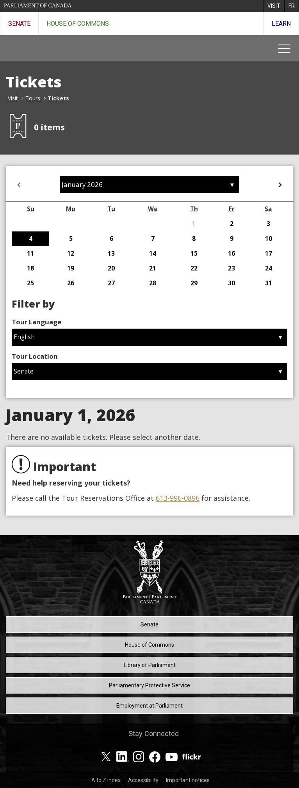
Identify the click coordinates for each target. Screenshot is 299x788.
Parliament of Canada (37, 6)
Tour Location (35, 356)
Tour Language (36, 321)
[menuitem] (273, 6)
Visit (13, 98)
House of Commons (77, 23)
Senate (19, 23)
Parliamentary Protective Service (149, 685)
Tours (32, 98)
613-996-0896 (177, 498)
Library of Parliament (150, 665)
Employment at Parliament (149, 706)
